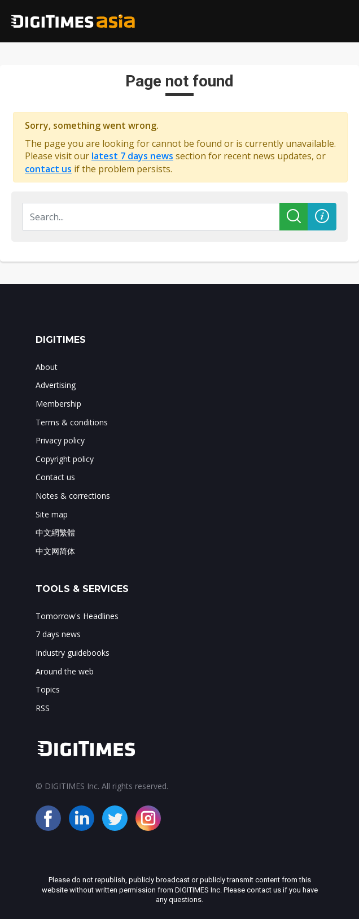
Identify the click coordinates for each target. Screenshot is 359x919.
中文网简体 (55, 551)
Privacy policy (60, 440)
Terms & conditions (72, 422)
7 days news (58, 634)
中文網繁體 (55, 532)
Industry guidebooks (73, 652)
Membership (58, 403)
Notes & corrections (73, 495)
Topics (48, 689)
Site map (52, 514)
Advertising (56, 385)
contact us (48, 169)
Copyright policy (65, 459)
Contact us (55, 477)
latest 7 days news (132, 156)
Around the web (65, 671)
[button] (322, 216)
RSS (43, 708)
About (47, 366)
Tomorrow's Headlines (77, 616)
